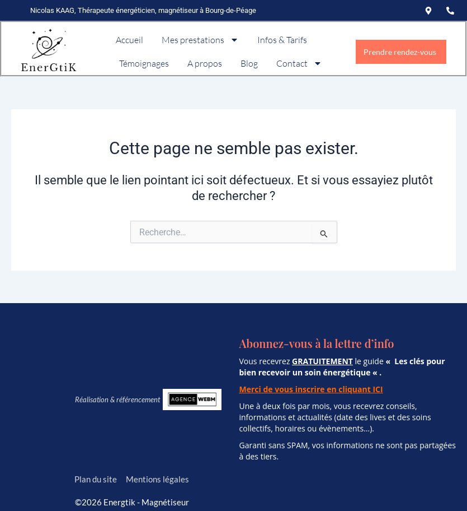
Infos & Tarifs (282, 39)
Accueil (129, 39)
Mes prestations (200, 40)
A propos (204, 63)
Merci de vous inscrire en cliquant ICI (311, 389)
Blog (249, 63)
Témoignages (144, 63)
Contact (299, 63)
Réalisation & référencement (117, 399)
